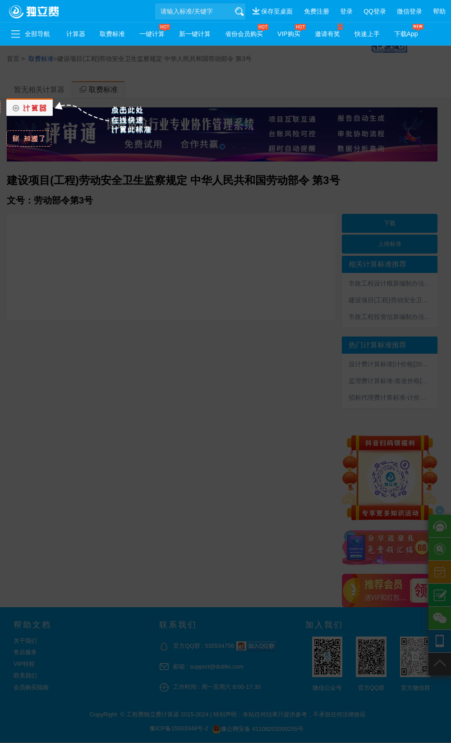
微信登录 (409, 11)
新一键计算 (195, 33)
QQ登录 (375, 11)
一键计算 (152, 33)
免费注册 (316, 11)
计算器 (75, 33)
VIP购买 (288, 33)
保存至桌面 (277, 11)
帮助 (439, 11)
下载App (406, 33)
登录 (346, 11)
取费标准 (112, 33)
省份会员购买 (244, 33)
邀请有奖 (327, 33)
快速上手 (367, 33)
